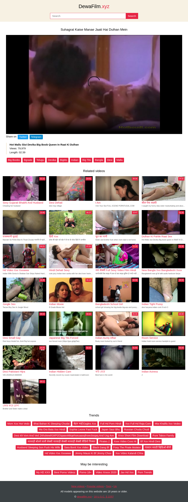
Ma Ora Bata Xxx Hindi (52, 429)
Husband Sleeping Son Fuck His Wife (38, 447)
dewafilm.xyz (84, 496)
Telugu (40, 159)
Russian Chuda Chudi (136, 429)
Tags (108, 486)
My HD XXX (43, 472)
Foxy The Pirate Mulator (127, 447)
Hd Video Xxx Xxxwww (58, 453)
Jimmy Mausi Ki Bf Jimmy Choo (93, 453)
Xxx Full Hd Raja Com (138, 423)
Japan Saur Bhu (110, 429)
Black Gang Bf (101, 447)
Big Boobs (14, 159)
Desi (109, 159)
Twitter (23, 136)
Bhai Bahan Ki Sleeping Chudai (51, 423)
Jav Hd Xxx (127, 472)
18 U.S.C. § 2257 (104, 496)
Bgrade (28, 159)
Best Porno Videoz (65, 472)
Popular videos (95, 486)
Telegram (36, 136)
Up (115, 486)
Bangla (99, 159)
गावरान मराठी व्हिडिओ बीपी (158, 447)
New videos (78, 486)
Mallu (119, 159)
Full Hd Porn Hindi (110, 423)
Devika (52, 159)
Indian (74, 159)
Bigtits (63, 159)
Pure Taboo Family (163, 435)
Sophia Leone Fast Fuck (83, 429)
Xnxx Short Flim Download (133, 435)
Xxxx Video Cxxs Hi (125, 441)
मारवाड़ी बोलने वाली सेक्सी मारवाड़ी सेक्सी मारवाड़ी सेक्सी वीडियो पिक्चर (61, 441)
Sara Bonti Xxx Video (76, 447)
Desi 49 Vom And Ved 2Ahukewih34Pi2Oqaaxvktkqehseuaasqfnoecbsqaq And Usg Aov (64, 435)
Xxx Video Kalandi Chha (129, 453)
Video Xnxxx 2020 (106, 472)
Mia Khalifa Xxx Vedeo (168, 423)
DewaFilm (94, 6)
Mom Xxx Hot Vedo (18, 423)
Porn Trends (145, 472)
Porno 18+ (86, 472)
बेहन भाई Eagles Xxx (85, 423)
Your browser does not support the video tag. (94, 84)
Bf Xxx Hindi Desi (150, 441)
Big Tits (86, 159)
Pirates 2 (104, 441)
